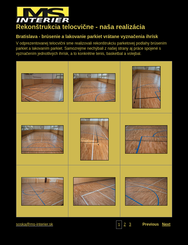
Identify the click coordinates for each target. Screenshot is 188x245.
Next (166, 224)
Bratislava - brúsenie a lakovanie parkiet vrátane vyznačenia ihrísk (87, 36)
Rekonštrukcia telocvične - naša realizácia (80, 26)
